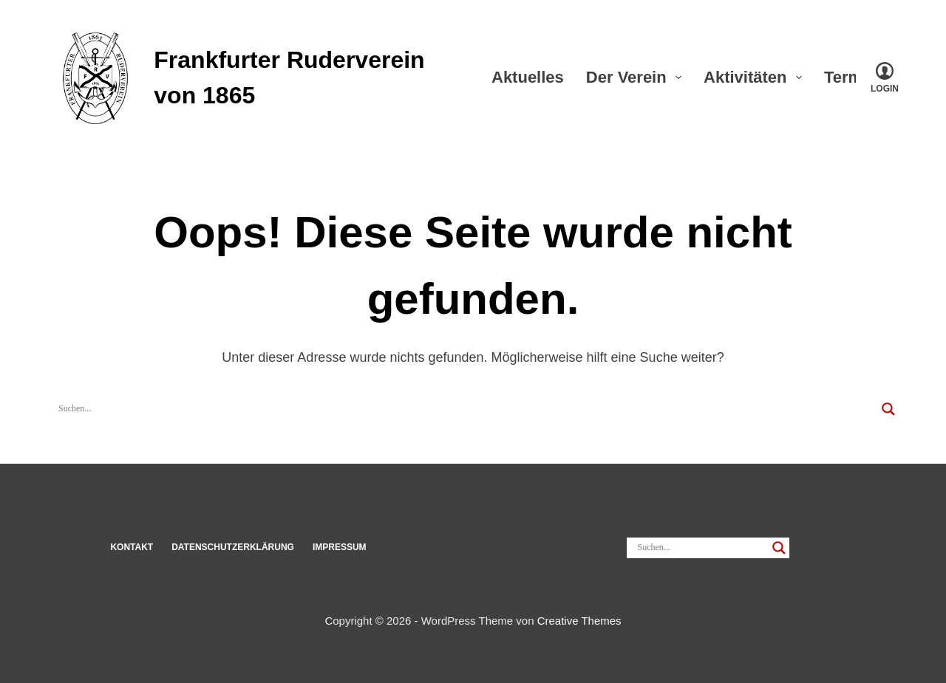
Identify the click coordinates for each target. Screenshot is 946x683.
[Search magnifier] (888, 409)
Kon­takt (131, 547)
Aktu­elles (527, 77)
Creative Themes (579, 620)
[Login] (885, 77)
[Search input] (466, 409)
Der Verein (636, 77)
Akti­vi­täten (756, 77)
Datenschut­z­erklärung (232, 547)
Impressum (340, 547)
